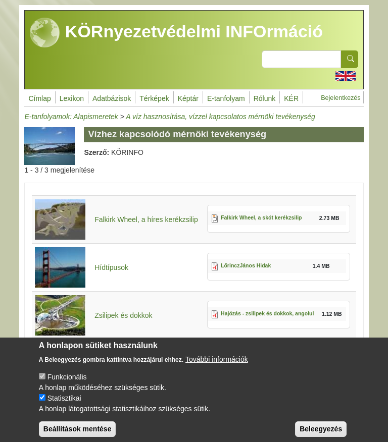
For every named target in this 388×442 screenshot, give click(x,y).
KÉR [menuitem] (291, 98)
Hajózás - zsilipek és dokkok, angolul (267, 313)
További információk (216, 367)
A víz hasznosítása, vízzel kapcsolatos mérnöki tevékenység (220, 117)
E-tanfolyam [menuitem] (226, 98)
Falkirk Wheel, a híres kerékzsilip (146, 219)
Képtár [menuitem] (188, 98)
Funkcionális (67, 384)
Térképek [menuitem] (154, 98)
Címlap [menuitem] (39, 98)
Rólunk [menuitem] (265, 98)
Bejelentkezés (340, 97)
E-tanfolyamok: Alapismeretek (71, 117)
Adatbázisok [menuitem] (111, 98)
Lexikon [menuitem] (72, 98)
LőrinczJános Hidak (246, 265)
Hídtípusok (111, 267)
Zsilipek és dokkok (123, 315)
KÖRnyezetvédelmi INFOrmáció (176, 33)
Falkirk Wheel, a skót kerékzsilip (261, 217)
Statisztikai (64, 406)
